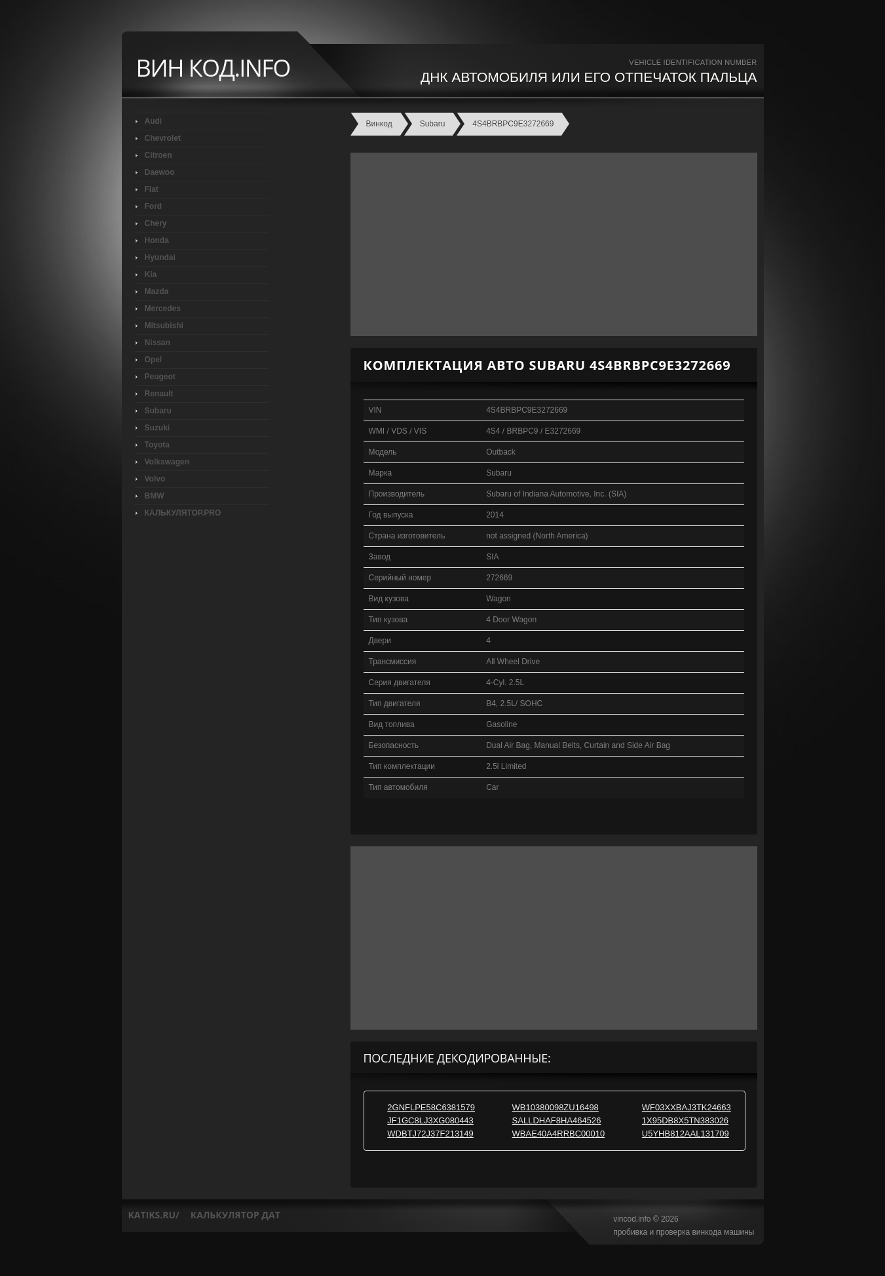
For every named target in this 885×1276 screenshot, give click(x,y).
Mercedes (163, 308)
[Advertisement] (550, 244)
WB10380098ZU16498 (555, 1107)
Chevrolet (163, 138)
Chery (156, 223)
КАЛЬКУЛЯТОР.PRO (183, 512)
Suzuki (157, 427)
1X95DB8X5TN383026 (685, 1120)
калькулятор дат (235, 1215)
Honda (157, 240)
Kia (151, 274)
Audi (153, 121)
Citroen (158, 155)
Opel (153, 359)
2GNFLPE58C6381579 (431, 1107)
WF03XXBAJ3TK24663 (686, 1107)
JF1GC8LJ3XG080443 (430, 1120)
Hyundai (160, 257)
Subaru (158, 410)
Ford (153, 206)
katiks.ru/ (153, 1215)
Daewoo (160, 172)
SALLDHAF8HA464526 (556, 1120)
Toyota (157, 444)
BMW (154, 495)
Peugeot (160, 376)
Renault (159, 393)
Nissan (157, 342)
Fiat (152, 189)
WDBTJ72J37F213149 (430, 1133)
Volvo (155, 478)
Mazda (157, 291)
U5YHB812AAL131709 (685, 1133)
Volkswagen (167, 461)
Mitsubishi (164, 325)
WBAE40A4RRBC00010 (558, 1133)
